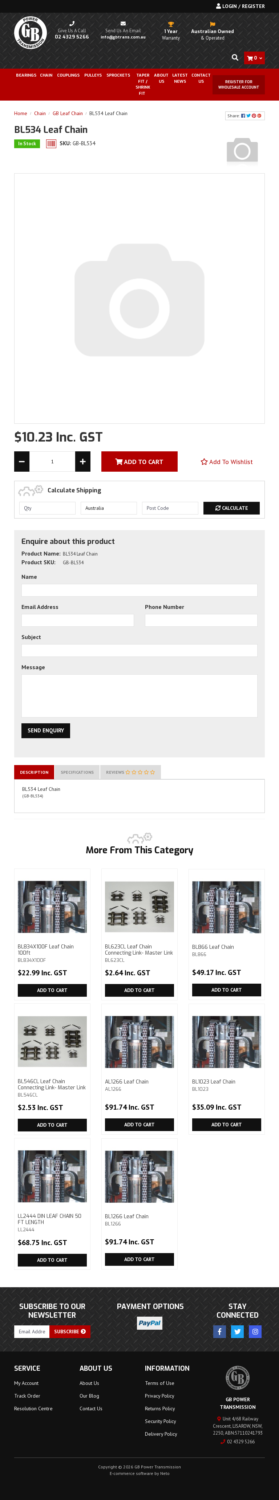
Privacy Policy (159, 1396)
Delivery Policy (161, 1434)
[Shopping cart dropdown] (254, 58)
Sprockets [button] (118, 75)
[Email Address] (32, 1331)
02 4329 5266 (238, 1442)
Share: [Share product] (245, 115)
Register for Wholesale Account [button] (238, 85)
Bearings (26, 75)
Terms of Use (159, 1383)
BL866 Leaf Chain (226, 950)
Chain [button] (46, 75)
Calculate (231, 508)
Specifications (77, 772)
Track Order (27, 1396)
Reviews (130, 772)
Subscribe (70, 1331)
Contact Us (201, 78)
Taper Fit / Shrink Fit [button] (143, 84)
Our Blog (89, 1396)
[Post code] (170, 508)
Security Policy (160, 1421)
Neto (165, 1473)
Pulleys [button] (93, 75)
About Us (161, 78)
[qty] (47, 508)
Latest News (180, 78)
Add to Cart (52, 990)
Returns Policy (160, 1408)
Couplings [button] (68, 75)
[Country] (109, 508)
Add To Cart (139, 462)
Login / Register (240, 6)
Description (34, 772)
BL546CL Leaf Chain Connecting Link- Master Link (52, 1088)
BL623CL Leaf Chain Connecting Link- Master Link (139, 953)
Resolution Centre (33, 1408)
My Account (26, 1383)
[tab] (34, 772)
